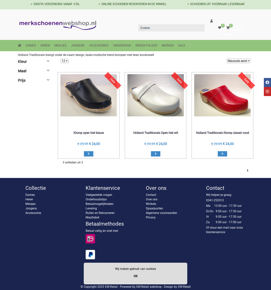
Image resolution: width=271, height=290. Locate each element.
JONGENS (78, 45)
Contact (151, 195)
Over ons (152, 199)
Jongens (31, 208)
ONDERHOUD (122, 45)
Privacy (151, 217)
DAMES (31, 45)
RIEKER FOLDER (146, 45)
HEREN (45, 45)
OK (136, 276)
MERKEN (168, 45)
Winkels (151, 204)
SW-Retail (184, 286)
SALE (181, 45)
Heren (29, 199)
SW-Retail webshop (149, 286)
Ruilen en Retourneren (100, 213)
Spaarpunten (154, 208)
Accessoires (33, 213)
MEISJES (60, 45)
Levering (91, 208)
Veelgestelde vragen (99, 195)
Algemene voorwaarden (161, 213)
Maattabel (92, 217)
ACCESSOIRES (99, 45)
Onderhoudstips (96, 199)
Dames (30, 195)
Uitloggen (224, 34)
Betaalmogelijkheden (99, 204)
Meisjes (30, 204)
